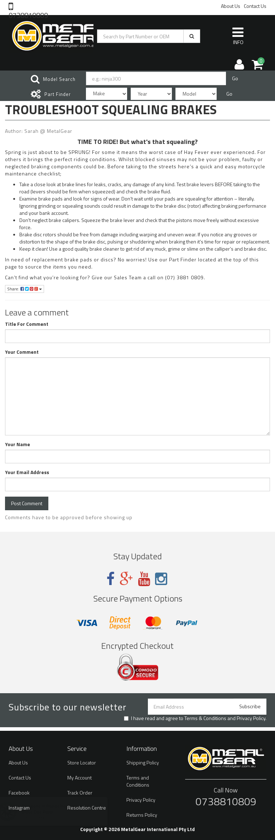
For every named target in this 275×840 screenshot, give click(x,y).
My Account (79, 777)
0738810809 (28, 15)
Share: (24, 288)
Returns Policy (141, 815)
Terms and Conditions (137, 781)
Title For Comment (26, 324)
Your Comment (22, 352)
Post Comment (26, 503)
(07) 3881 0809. (185, 277)
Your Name (17, 444)
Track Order (79, 792)
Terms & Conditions (205, 718)
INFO (237, 36)
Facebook (19, 792)
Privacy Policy (251, 718)
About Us (230, 6)
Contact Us (255, 6)
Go (235, 78)
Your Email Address (27, 472)
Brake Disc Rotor (44, 811)
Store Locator (81, 762)
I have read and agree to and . (195, 718)
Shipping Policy (142, 762)
